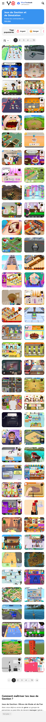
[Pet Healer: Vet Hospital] (12, 629)
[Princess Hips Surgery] (12, 227)
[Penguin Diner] (12, 577)
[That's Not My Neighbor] (12, 367)
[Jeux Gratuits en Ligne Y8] (11, 3)
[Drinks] (12, 349)
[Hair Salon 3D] (12, 297)
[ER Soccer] (34, 192)
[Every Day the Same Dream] (12, 664)
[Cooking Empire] (34, 524)
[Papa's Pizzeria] (12, 209)
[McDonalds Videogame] (12, 314)
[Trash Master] (12, 559)
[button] (7, 21)
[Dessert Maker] (34, 140)
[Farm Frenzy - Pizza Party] (12, 647)
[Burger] (34, 31)
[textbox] (6, 40)
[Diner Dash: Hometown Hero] (34, 542)
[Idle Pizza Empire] (12, 542)
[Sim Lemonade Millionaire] (34, 175)
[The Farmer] (12, 244)
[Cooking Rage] (34, 87)
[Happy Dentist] (12, 122)
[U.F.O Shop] (34, 349)
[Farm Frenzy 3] (34, 384)
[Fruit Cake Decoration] (34, 332)
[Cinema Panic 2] (34, 227)
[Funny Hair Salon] (34, 279)
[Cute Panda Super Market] (34, 419)
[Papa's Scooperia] (12, 454)
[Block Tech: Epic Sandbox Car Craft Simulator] (34, 244)
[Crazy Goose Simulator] (12, 140)
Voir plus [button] (6, 714)
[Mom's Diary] (12, 489)
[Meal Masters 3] (12, 175)
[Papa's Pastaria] (34, 157)
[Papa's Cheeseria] (12, 507)
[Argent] (21, 31)
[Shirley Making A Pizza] (34, 489)
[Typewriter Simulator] (12, 419)
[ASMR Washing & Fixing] (34, 507)
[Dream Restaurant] (12, 52)
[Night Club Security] (34, 577)
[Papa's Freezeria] (34, 629)
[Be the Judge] (12, 524)
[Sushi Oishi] (34, 402)
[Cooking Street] (34, 367)
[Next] (40, 30)
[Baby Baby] (34, 664)
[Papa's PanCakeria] (34, 105)
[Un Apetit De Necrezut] (34, 262)
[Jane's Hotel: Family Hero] (34, 70)
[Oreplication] (34, 52)
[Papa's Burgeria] (12, 87)
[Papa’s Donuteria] (12, 70)
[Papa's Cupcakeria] (34, 209)
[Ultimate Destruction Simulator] (34, 647)
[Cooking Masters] (34, 297)
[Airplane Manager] (12, 262)
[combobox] (6, 40)
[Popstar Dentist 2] (12, 437)
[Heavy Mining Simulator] (12, 192)
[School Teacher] (12, 157)
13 (34, 40)
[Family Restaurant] (12, 279)
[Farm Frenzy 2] (34, 122)
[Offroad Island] (34, 454)
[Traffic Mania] (12, 384)
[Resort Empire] (34, 437)
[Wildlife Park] (12, 594)
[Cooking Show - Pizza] (12, 472)
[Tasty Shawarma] (12, 332)
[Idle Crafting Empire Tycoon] (34, 559)
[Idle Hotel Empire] (34, 594)
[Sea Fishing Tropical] (34, 612)
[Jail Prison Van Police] (12, 612)
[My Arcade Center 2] (12, 105)
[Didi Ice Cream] (34, 472)
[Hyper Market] (34, 314)
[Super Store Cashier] (12, 402)
